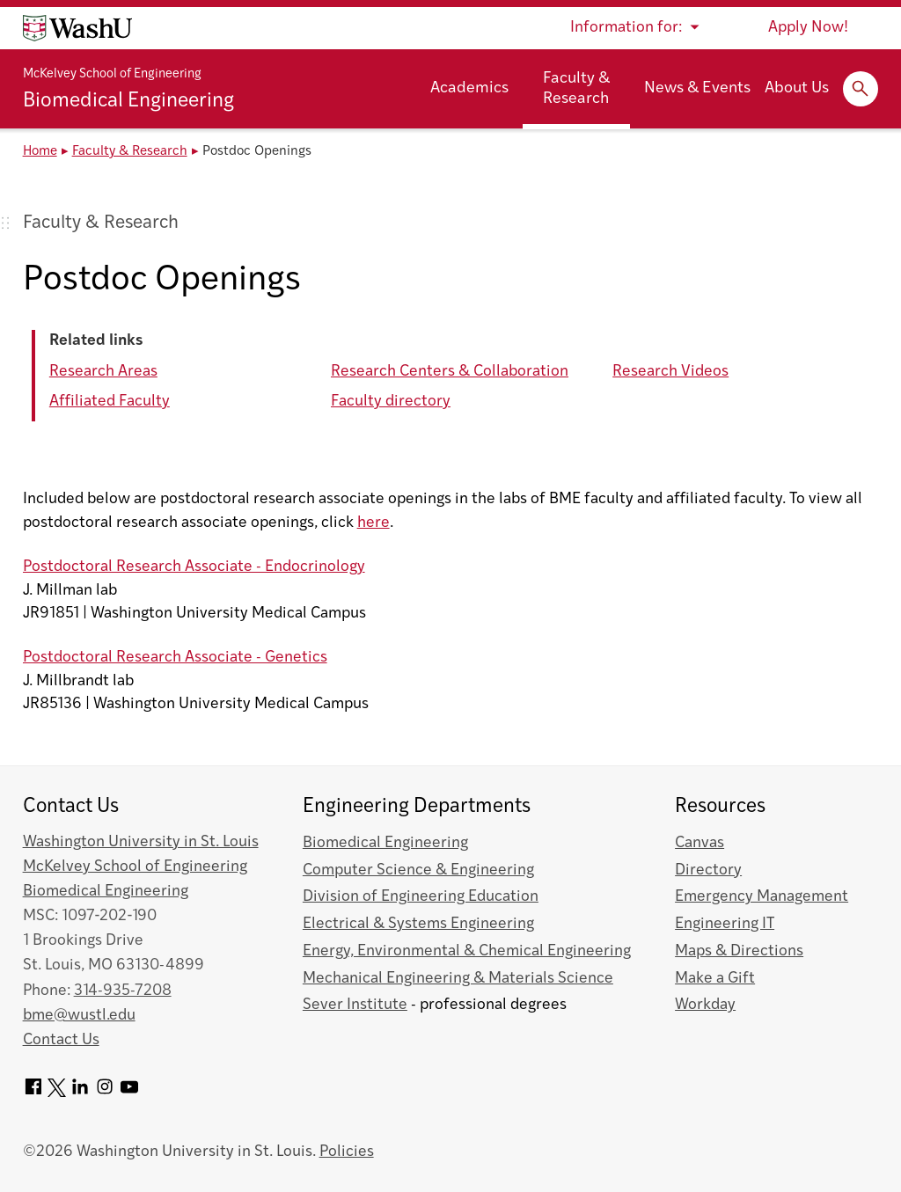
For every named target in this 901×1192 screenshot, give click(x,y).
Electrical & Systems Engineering (418, 924)
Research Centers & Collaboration (449, 371)
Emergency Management (761, 896)
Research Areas (103, 371)
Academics (469, 88)
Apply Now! (808, 27)
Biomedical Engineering (128, 101)
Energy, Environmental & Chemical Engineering (467, 951)
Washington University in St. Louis (141, 842)
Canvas (699, 843)
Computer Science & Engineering (418, 870)
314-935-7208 (123, 991)
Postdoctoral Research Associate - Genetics (175, 657)
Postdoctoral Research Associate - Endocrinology (194, 566)
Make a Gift (715, 978)
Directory (708, 870)
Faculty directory (390, 401)
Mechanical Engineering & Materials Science (458, 978)
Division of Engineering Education (420, 896)
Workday (705, 1005)
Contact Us (61, 1040)
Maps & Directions (739, 951)
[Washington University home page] (77, 28)
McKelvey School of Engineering (112, 74)
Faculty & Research (576, 88)
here (373, 523)
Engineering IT (724, 924)
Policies (346, 1151)
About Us (797, 88)
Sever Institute (355, 1005)
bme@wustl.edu (79, 1015)
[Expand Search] (860, 88)
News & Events (697, 88)
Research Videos (670, 371)
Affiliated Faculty (109, 401)
